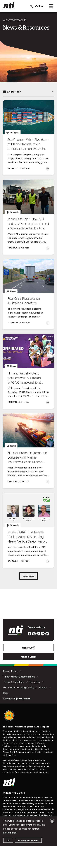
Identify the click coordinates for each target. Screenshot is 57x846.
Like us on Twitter (38, 633)
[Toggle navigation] (51, 6)
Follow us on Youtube (43, 633)
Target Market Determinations (19, 676)
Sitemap (43, 687)
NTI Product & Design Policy (19, 687)
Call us (36, 6)
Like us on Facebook (29, 633)
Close (52, 821)
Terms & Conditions (14, 682)
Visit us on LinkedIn (47, 633)
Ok (8, 840)
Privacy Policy (10, 671)
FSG (5, 693)
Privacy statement (28, 840)
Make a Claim (28, 656)
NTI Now (28, 647)
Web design (16, 698)
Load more (28, 576)
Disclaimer (35, 682)
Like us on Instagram (34, 633)
